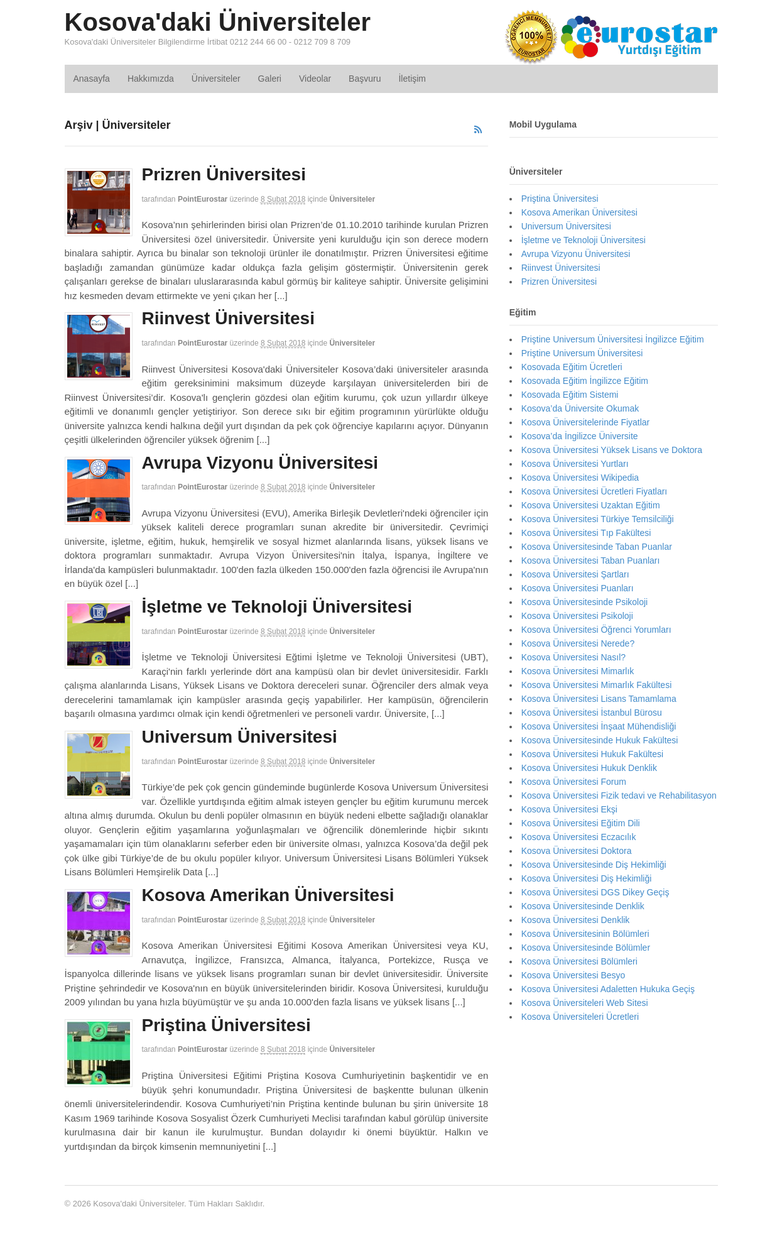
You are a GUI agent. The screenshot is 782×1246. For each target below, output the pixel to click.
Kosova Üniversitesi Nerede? (578, 643)
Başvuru (365, 79)
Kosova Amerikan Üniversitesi (268, 895)
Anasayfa (91, 79)
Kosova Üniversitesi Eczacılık (578, 837)
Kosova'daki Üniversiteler (218, 22)
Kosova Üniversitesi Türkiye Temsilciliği (597, 519)
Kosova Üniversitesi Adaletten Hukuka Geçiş (608, 989)
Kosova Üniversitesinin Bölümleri (585, 934)
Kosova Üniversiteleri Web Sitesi (584, 1003)
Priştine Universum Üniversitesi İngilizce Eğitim (612, 339)
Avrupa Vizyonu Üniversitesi (260, 463)
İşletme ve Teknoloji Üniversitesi (277, 606)
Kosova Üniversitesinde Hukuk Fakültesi (599, 740)
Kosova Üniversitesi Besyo (573, 975)
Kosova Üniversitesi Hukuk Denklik (589, 768)
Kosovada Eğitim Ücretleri (571, 367)
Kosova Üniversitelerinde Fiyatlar (585, 422)
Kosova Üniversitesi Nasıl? (573, 657)
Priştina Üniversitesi (226, 1025)
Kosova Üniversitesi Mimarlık (577, 671)
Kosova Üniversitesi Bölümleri (579, 961)
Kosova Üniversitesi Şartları (575, 574)
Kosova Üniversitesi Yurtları (575, 464)
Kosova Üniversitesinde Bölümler (585, 948)
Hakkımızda (151, 79)
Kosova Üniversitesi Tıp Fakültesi (586, 533)
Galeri (269, 79)
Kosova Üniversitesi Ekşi (569, 809)
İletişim (412, 79)
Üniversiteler (216, 79)
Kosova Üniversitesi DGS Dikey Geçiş (595, 892)
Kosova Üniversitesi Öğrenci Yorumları (596, 630)
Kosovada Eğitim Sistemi (570, 395)
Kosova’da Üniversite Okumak (580, 408)
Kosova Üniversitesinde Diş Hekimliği (593, 865)
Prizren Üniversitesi (224, 174)
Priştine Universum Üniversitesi (582, 353)
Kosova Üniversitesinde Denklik (582, 906)
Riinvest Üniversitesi (228, 318)
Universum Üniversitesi (239, 736)
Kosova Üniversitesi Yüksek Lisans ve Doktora (611, 450)
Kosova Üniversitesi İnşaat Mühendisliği (598, 726)
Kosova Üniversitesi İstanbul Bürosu (591, 713)
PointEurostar (202, 199)
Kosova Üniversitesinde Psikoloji (584, 602)
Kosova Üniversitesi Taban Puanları (590, 560)
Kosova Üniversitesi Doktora (576, 851)
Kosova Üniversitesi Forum (573, 782)
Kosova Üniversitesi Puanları (577, 588)
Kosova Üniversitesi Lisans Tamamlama (598, 699)
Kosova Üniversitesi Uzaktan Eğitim (590, 505)
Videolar (315, 79)
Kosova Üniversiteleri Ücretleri (580, 1017)
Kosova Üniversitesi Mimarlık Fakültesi (596, 685)
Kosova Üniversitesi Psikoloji (577, 616)
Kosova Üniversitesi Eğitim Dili (580, 823)
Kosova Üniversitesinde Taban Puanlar (596, 547)
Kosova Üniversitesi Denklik (575, 920)
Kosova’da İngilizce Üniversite (579, 436)
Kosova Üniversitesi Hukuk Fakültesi (592, 754)
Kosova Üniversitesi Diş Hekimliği (586, 878)
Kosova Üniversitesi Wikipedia (580, 478)
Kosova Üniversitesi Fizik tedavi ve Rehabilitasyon (619, 795)
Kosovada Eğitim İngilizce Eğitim (584, 381)
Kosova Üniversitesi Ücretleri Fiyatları (594, 491)
